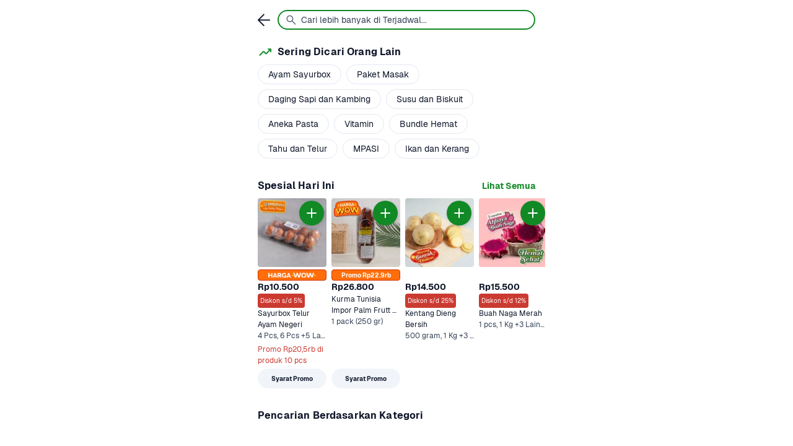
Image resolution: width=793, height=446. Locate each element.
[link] (508, 186)
